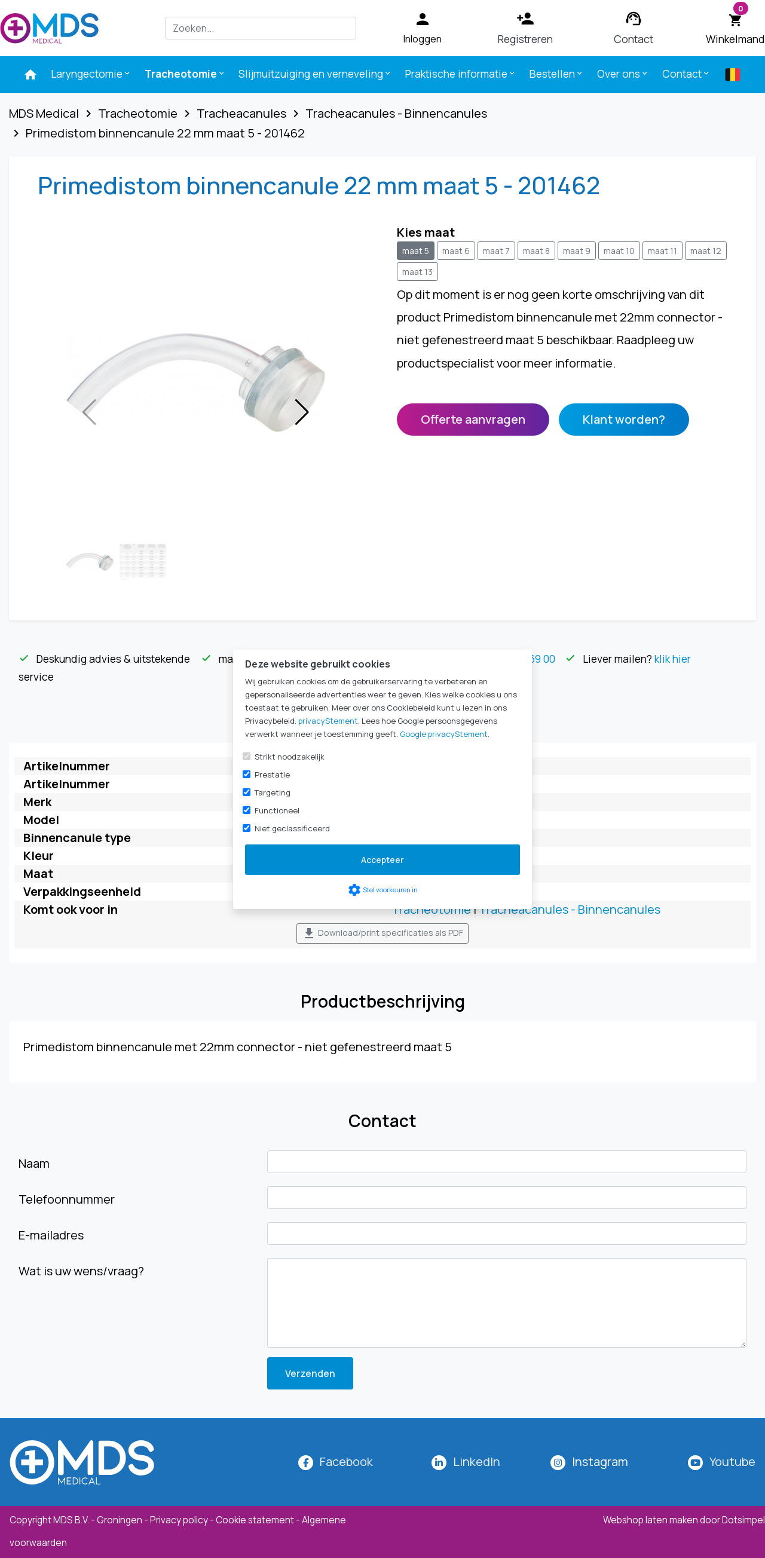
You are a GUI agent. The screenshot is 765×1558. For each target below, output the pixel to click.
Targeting (272, 792)
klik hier (672, 658)
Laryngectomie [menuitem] (91, 73)
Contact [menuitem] (686, 73)
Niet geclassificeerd (292, 828)
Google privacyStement (444, 734)
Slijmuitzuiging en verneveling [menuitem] (315, 73)
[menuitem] (30, 75)
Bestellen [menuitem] (557, 73)
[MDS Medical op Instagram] (600, 1461)
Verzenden (310, 1373)
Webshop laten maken (651, 1520)
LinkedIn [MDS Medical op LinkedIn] (476, 1461)
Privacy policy (179, 1520)
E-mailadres (51, 1235)
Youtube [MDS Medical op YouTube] (732, 1461)
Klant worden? (624, 419)
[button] (302, 412)
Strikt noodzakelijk (290, 756)
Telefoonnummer (67, 1199)
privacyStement (328, 720)
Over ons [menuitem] (623, 73)
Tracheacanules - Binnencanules (569, 909)
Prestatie (272, 774)
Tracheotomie (431, 909)
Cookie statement (255, 1520)
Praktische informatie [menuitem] (460, 73)
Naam (34, 1163)
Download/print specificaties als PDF (382, 933)
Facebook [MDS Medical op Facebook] (346, 1461)
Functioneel (277, 810)
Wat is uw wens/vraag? (81, 1271)
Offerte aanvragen (473, 419)
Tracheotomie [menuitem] (185, 73)
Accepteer (382, 859)
